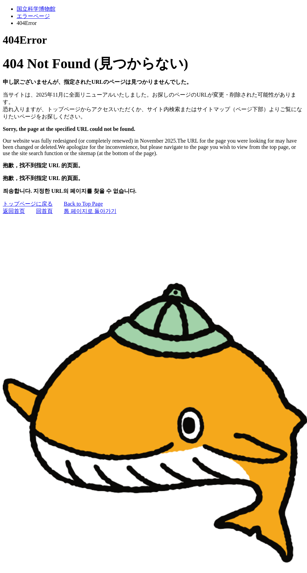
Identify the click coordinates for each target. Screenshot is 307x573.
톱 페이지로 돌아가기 (90, 211)
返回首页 (14, 211)
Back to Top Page (83, 204)
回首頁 (44, 211)
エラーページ (33, 16)
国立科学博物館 (36, 9)
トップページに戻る (28, 204)
